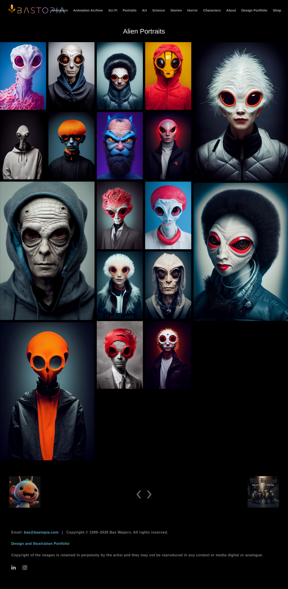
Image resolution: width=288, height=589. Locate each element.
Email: (34, 532)
